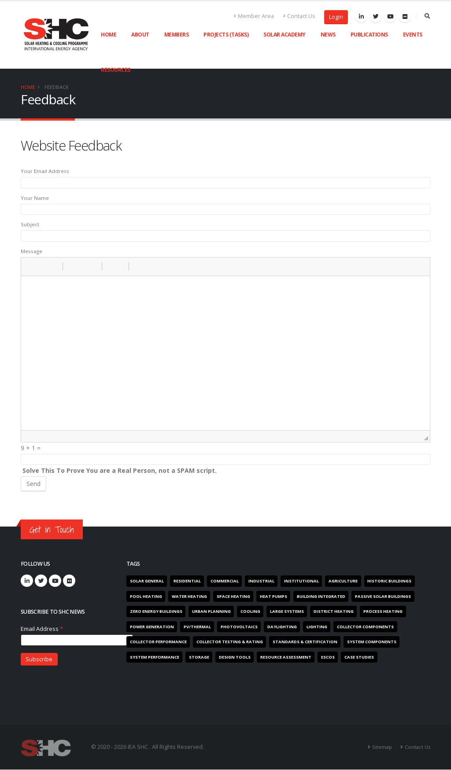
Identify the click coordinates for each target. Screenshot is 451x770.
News (328, 34)
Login (336, 17)
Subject (30, 224)
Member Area (254, 16)
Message (31, 251)
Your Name (35, 198)
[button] (31, 266)
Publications (369, 34)
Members (176, 34)
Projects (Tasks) (225, 34)
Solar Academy (284, 34)
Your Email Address (45, 171)
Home (108, 34)
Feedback (56, 87)
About (140, 34)
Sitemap (382, 747)
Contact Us (299, 16)
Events (412, 34)
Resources (115, 70)
